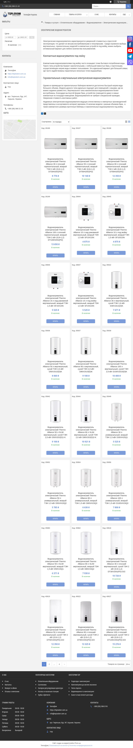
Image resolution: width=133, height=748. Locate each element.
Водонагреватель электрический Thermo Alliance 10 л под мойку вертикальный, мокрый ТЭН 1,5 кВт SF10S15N (116, 232)
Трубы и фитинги (44, 695)
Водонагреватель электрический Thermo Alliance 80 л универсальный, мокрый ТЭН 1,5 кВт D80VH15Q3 (86, 498)
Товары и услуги (75, 15)
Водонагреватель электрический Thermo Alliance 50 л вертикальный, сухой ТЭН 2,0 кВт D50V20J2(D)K (55, 366)
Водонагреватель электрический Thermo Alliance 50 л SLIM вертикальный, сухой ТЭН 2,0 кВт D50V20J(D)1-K (55, 432)
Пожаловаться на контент (58, 745)
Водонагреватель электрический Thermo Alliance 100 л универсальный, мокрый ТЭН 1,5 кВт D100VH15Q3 (116, 498)
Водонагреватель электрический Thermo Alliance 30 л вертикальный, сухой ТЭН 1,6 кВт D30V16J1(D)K (116, 301)
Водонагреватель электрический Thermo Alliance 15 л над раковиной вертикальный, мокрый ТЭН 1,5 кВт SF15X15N (55, 301)
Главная (57, 15)
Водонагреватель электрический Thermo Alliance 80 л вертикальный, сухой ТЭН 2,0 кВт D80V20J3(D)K (85, 366)
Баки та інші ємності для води (82, 695)
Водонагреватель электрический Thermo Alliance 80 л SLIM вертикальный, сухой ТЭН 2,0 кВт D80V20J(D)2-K (86, 432)
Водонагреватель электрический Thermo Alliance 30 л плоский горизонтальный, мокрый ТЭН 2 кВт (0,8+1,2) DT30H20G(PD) (55, 165)
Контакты (112, 15)
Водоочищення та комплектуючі (82, 692)
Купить (55, 187)
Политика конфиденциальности (80, 745)
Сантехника (42, 685)
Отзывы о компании (12, 692)
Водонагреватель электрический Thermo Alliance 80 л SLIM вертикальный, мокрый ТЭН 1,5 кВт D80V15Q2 (86, 564)
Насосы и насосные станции (48, 692)
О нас (97, 15)
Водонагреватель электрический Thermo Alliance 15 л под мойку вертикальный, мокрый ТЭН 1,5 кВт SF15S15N (86, 301)
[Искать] (128, 6)
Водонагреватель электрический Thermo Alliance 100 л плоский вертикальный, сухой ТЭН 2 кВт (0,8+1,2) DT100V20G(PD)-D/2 (116, 633)
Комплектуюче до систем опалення (84, 685)
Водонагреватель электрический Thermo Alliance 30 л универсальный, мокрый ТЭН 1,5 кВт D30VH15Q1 (116, 432)
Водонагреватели (94, 23)
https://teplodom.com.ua (17, 74)
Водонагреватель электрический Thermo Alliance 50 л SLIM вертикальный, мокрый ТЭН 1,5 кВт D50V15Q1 (55, 564)
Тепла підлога (76, 688)
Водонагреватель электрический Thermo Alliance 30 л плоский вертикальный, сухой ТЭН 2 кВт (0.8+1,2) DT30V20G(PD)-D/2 (116, 565)
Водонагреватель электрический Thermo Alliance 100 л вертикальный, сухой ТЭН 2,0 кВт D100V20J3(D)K (116, 366)
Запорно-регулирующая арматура (50, 688)
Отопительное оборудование (72, 23)
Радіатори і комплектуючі (80, 681)
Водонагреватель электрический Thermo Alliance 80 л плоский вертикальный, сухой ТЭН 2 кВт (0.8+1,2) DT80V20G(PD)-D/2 (86, 633)
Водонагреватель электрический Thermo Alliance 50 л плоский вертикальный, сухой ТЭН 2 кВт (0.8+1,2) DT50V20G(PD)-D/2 (55, 633)
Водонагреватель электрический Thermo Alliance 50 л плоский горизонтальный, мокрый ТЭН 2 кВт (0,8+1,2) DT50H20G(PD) (86, 165)
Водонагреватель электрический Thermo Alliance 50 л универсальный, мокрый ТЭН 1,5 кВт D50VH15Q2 (55, 498)
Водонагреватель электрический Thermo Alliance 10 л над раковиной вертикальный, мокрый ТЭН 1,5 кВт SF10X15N (86, 232)
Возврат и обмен (11, 688)
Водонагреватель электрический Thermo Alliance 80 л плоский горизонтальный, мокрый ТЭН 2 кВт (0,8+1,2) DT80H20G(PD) (116, 165)
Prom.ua (78, 743)
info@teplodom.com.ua (16, 77)
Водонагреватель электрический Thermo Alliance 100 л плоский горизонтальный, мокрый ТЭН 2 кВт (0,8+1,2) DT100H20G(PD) (55, 233)
